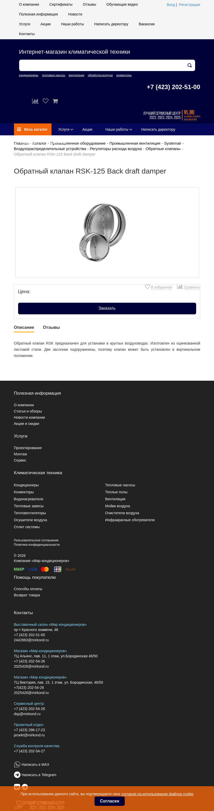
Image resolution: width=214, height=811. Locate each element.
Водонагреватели (28, 499)
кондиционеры (28, 75)
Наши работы (72, 24)
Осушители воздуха (30, 520)
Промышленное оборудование (78, 143)
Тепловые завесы (29, 506)
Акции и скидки (26, 424)
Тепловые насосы (120, 485)
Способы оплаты (28, 589)
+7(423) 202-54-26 (29, 687)
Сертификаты (60, 4)
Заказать (106, 308)
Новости (75, 14)
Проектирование (28, 448)
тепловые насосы (53, 75)
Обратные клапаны (163, 148)
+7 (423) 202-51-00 (173, 86)
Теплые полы (116, 492)
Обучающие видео (122, 4)
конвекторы (123, 75)
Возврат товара (27, 595)
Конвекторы (24, 492)
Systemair (172, 143)
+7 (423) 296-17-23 (29, 730)
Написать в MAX (35, 764)
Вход (171, 5)
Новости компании (29, 417)
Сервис (20, 460)
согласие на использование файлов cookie (157, 794)
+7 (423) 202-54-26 (29, 661)
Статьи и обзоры (28, 411)
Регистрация (189, 5)
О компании (29, 4)
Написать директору (111, 24)
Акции (46, 24)
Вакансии (147, 24)
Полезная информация (38, 14)
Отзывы (89, 4)
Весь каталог (32, 129)
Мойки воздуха (117, 506)
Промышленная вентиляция (134, 143)
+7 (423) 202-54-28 (29, 709)
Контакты (27, 34)
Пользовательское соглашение (36, 540)
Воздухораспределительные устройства (50, 148)
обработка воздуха (100, 75)
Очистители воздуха (122, 513)
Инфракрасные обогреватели (130, 520)
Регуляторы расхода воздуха (116, 148)
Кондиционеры (26, 485)
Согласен (109, 801)
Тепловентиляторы (30, 513)
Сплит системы (27, 527)
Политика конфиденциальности (37, 545)
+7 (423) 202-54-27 (29, 751)
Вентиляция (115, 499)
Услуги (24, 24)
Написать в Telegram (39, 775)
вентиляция (76, 75)
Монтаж (20, 454)
